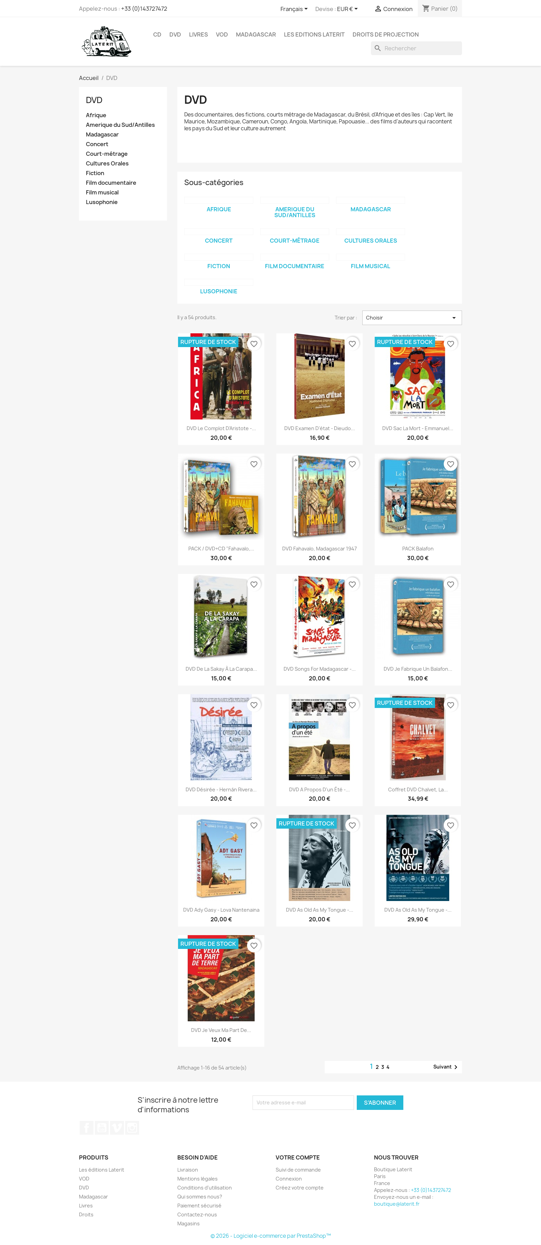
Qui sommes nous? (199, 1196)
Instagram (132, 1128)
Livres (198, 34)
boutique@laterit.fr (397, 1204)
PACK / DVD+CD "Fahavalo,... (221, 548)
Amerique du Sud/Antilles (120, 125)
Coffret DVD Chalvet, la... (418, 789)
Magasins (188, 1223)
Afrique (96, 115)
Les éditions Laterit (101, 1169)
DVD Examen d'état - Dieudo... (319, 428)
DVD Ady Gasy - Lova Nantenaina (221, 910)
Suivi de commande (298, 1169)
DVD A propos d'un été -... (319, 789)
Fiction (95, 173)
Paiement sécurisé (199, 1205)
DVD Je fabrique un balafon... (418, 669)
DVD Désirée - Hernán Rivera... (221, 789)
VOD (222, 34)
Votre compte (298, 1157)
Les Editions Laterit (314, 34)
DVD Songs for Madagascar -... (320, 669)
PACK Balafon (418, 548)
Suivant (446, 1067)
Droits (86, 1214)
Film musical (102, 192)
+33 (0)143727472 (144, 8)
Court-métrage (107, 154)
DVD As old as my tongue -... (319, 910)
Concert (97, 144)
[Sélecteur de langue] (295, 9)
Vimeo (117, 1128)
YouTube (102, 1128)
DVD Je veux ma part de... (221, 1030)
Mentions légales (197, 1178)
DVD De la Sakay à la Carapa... (221, 669)
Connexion (289, 1178)
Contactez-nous (197, 1214)
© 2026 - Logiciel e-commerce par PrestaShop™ (270, 1235)
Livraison (187, 1169)
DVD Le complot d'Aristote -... (221, 428)
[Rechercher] (416, 48)
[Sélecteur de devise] (348, 9)
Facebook (87, 1128)
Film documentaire (111, 182)
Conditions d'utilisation (204, 1187)
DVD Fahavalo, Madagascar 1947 (319, 548)
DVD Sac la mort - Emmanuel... (417, 428)
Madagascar (256, 34)
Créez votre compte (300, 1187)
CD (157, 34)
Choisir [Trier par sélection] (412, 318)
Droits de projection (386, 34)
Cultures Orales (107, 163)
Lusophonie (102, 202)
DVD (175, 34)
